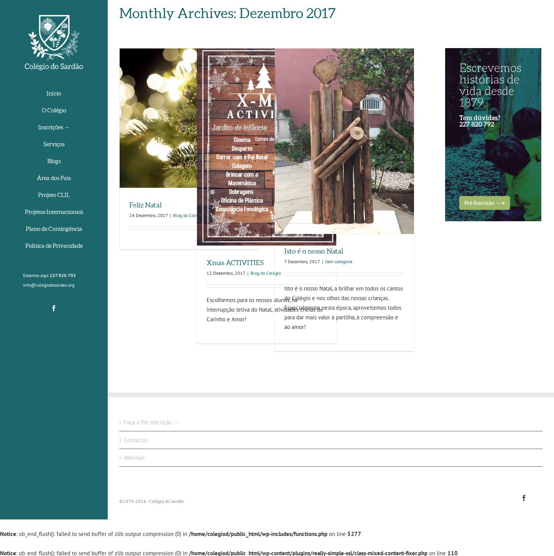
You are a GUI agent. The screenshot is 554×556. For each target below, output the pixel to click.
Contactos (136, 440)
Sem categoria (338, 261)
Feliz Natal (145, 205)
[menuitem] (54, 94)
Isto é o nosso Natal (313, 251)
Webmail (134, 457)
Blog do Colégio (188, 215)
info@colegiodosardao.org (48, 285)
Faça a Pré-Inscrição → (151, 422)
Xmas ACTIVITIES (235, 263)
